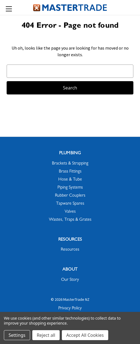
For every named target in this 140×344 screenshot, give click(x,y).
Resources (70, 250)
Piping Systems (70, 188)
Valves (70, 212)
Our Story (70, 280)
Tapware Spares (70, 204)
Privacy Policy (70, 308)
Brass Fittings (70, 172)
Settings (17, 335)
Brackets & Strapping (70, 163)
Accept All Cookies (85, 335)
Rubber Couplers (70, 196)
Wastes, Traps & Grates (70, 220)
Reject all (46, 335)
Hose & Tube (70, 180)
